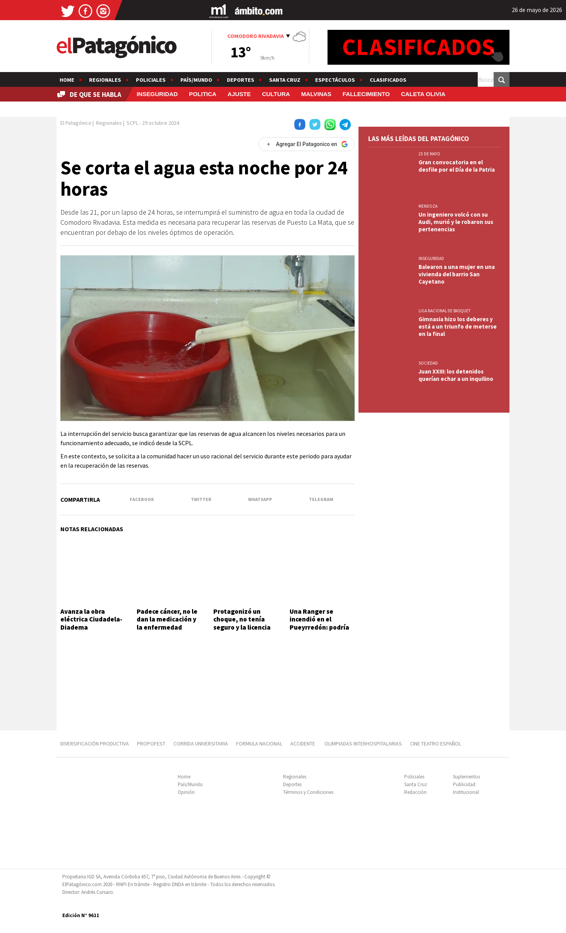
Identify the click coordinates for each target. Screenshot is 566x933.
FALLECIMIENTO (366, 94)
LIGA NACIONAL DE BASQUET (444, 310)
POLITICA (202, 94)
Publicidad (464, 784)
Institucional (466, 792)
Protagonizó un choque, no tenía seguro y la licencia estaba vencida (242, 623)
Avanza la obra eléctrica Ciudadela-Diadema (91, 619)
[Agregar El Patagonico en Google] (307, 144)
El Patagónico (75, 122)
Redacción (415, 792)
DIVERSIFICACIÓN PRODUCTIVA (94, 743)
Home (67, 79)
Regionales (105, 79)
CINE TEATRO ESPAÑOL (435, 743)
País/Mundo (196, 79)
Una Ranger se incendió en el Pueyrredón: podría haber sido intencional (319, 627)
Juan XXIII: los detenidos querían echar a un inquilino (455, 375)
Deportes (240, 79)
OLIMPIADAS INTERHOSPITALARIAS (363, 743)
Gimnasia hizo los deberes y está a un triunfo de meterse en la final (457, 326)
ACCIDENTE (303, 743)
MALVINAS (316, 94)
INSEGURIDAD (157, 94)
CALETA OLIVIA (423, 94)
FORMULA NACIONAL (259, 743)
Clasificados (388, 79)
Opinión (186, 792)
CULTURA (276, 94)
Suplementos (466, 776)
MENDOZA (427, 206)
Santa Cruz (284, 79)
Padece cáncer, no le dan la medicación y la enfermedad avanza (167, 623)
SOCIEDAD (428, 363)
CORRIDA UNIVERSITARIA (200, 743)
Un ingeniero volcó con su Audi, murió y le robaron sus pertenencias (455, 222)
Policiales (151, 79)
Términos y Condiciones (308, 792)
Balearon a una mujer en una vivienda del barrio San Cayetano (456, 274)
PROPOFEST (151, 743)
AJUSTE (239, 94)
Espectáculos (335, 79)
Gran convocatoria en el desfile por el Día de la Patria (456, 165)
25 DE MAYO (429, 154)
